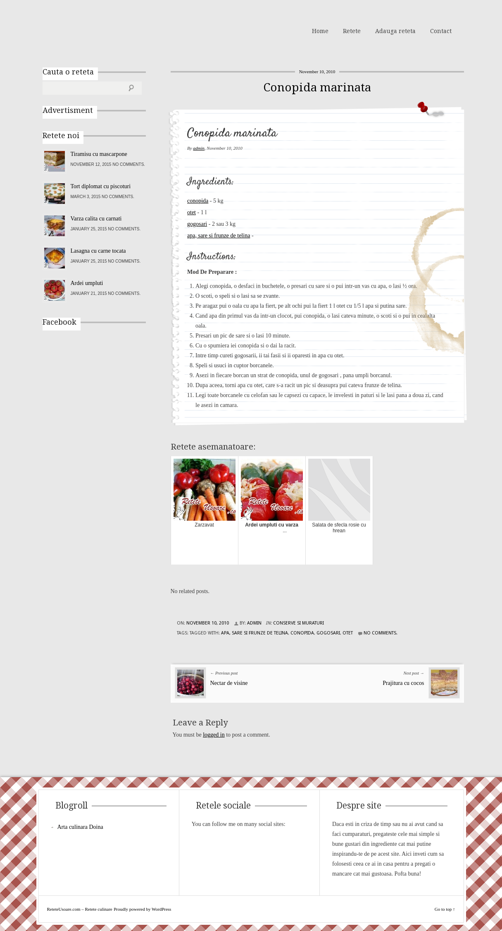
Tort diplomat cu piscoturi (101, 186)
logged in (214, 735)
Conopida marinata (317, 87)
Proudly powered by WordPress (142, 909)
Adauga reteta (395, 31)
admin (199, 148)
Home (320, 31)
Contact (441, 31)
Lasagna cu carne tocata (98, 251)
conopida (197, 201)
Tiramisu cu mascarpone (99, 154)
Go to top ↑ (445, 909)
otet (191, 212)
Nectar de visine (229, 683)
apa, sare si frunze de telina (218, 235)
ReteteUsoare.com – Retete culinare (102, 30)
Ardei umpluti (87, 283)
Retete (352, 31)
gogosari (197, 224)
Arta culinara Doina (80, 827)
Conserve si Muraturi (298, 623)
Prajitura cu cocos (403, 683)
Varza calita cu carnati (96, 218)
